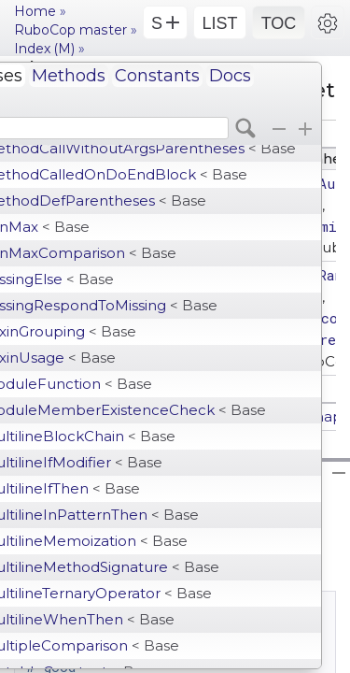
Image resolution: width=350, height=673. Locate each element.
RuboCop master (70, 29)
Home (35, 11)
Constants (157, 75)
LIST (219, 23)
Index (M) (44, 48)
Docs (230, 75)
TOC (279, 23)
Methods (68, 75)
